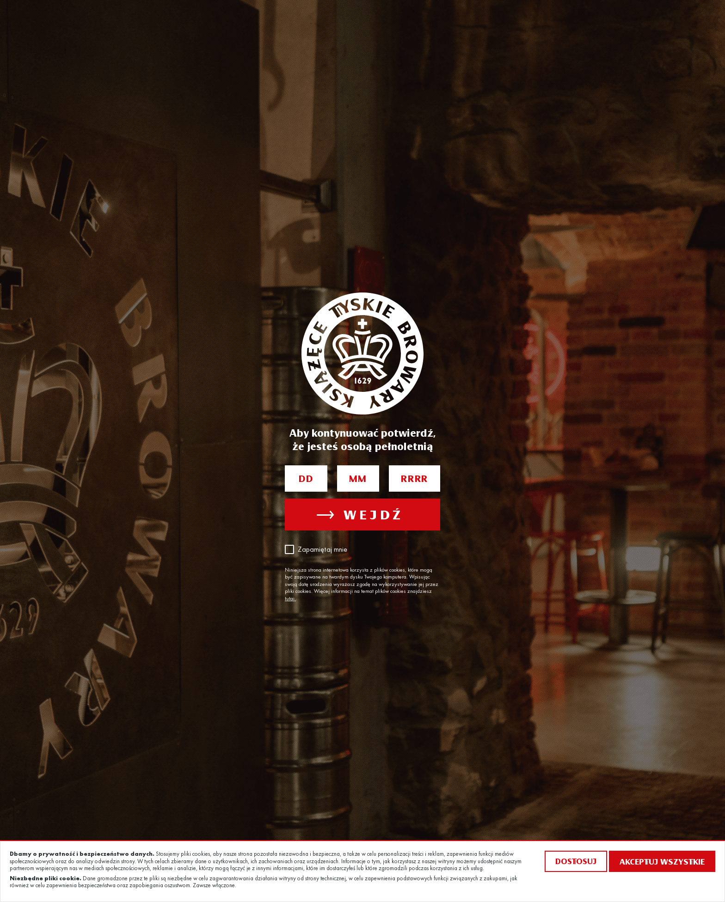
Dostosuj (575, 861)
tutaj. (290, 599)
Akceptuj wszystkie (662, 861)
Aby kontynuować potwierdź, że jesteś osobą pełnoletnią (362, 439)
